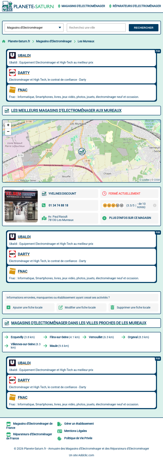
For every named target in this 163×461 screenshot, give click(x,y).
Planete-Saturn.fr (19, 41)
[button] (81, 151)
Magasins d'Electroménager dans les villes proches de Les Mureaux (78, 323)
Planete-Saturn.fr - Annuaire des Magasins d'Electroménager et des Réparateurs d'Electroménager (86, 448)
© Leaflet (144, 179)
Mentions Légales (75, 431)
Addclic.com (86, 455)
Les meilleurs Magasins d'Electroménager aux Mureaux (66, 110)
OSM (157, 179)
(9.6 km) (59, 346)
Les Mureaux (86, 41)
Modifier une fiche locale (80, 307)
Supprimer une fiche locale (133, 307)
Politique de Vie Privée (78, 438)
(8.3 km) (138, 337)
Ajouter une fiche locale (27, 307)
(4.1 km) (65, 337)
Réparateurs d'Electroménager (137, 6)
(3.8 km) (23, 337)
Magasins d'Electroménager (83, 6)
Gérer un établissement (79, 423)
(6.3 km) (101, 337)
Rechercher (143, 27)
